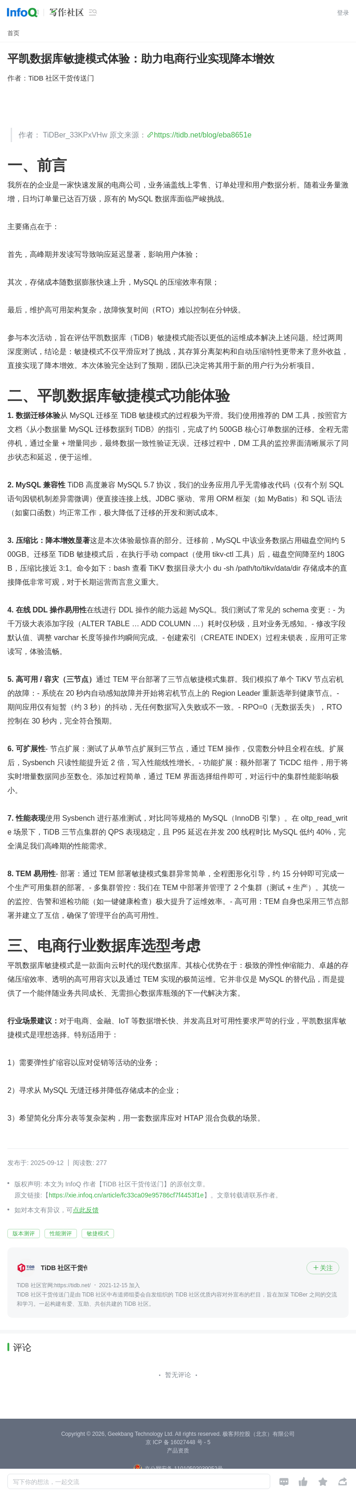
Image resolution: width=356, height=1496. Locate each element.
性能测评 (61, 1233)
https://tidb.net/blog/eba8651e (203, 135)
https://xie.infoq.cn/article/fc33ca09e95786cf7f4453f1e (126, 1195)
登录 (343, 13)
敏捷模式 (98, 1233)
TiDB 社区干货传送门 (61, 78)
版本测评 (24, 1233)
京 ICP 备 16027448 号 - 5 (178, 1442)
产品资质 (178, 1450)
